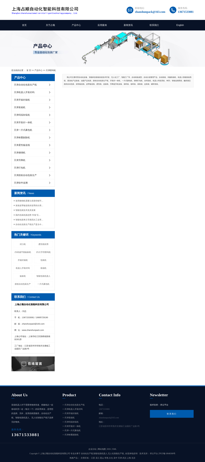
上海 (129, 458)
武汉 (124, 458)
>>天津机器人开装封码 (72, 409)
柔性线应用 (43, 244)
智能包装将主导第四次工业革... (29, 220)
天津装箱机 (19, 107)
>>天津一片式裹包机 (71, 430)
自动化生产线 (87, 453)
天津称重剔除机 (22, 137)
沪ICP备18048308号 (167, 453)
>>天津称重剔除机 (70, 435)
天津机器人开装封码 (24, 92)
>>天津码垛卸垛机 (70, 422)
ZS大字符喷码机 (43, 252)
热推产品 (74, 458)
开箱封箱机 (23, 260)
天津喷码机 (51, 70)
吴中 (115, 458)
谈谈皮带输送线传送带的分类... (29, 205)
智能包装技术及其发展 (25, 210)
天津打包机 (19, 167)
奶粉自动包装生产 (23, 284)
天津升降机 (19, 160)
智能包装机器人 (43, 276)
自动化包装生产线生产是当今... (29, 224)
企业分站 (92, 449)
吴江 (98, 458)
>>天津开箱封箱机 (70, 413)
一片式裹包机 (43, 284)
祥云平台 (164, 405)
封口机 (23, 244)
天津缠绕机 (19, 152)
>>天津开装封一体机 (71, 426)
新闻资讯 (128, 25)
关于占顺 (50, 25)
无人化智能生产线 (116, 453)
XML (114, 449)
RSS (109, 449)
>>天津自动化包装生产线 (73, 405)
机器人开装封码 (23, 268)
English (180, 25)
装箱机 (43, 268)
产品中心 (76, 25)
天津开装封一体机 (23, 122)
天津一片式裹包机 (23, 130)
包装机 (43, 260)
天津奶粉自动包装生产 (25, 175)
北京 (133, 458)
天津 (120, 458)
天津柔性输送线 (22, 145)
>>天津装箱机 (68, 418)
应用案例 (102, 25)
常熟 (106, 458)
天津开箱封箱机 (22, 100)
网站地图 (102, 449)
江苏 (93, 458)
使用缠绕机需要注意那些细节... (29, 201)
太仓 (111, 458)
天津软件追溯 (21, 183)
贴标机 (23, 276)
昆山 (102, 458)
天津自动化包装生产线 (25, 85)
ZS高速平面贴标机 (23, 252)
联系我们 (154, 25)
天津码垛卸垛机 (22, 115)
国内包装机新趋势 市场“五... (28, 215)
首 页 (28, 70)
